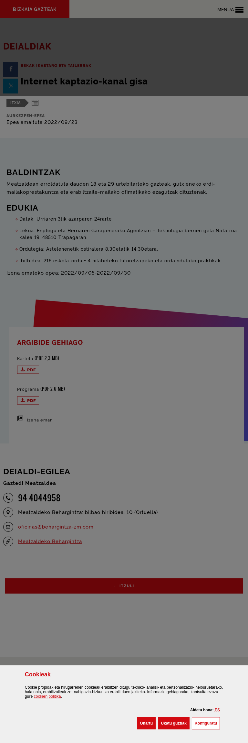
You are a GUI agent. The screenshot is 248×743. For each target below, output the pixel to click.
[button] (217, 710)
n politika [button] (47, 696)
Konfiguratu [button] (207, 723)
